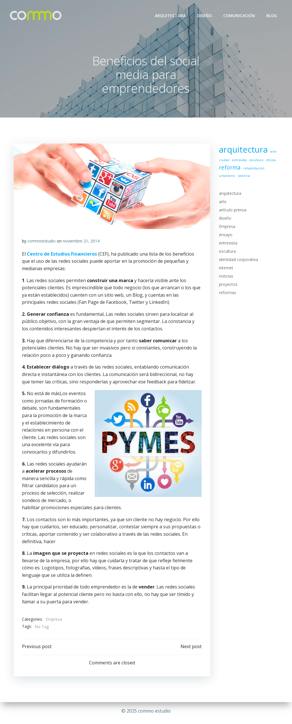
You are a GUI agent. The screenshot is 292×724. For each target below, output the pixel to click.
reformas (227, 293)
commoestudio (41, 241)
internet (226, 268)
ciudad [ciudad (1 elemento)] (224, 160)
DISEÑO (204, 15)
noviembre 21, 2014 (81, 241)
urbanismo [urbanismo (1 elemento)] (227, 176)
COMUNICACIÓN (239, 15)
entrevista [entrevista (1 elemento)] (239, 160)
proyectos (228, 284)
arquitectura (230, 193)
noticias (226, 276)
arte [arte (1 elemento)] (273, 152)
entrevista (228, 243)
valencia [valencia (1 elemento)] (244, 176)
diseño (225, 218)
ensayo (225, 235)
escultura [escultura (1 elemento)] (256, 160)
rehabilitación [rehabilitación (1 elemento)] (253, 169)
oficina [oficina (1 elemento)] (270, 160)
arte (222, 202)
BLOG (272, 15)
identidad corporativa (238, 259)
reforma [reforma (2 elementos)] (229, 167)
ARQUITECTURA (170, 15)
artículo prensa (232, 210)
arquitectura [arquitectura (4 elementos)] (243, 149)
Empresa (54, 619)
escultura (227, 251)
